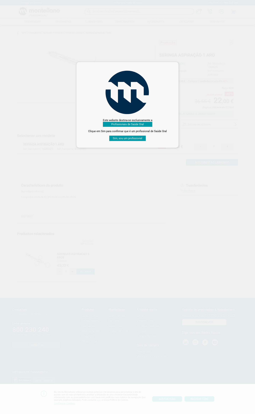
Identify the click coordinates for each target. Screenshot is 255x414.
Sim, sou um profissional (127, 138)
